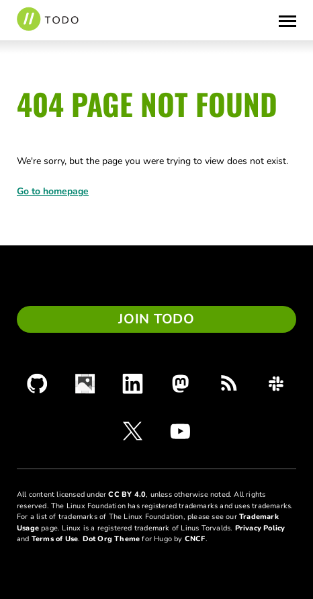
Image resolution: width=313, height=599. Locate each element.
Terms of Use (55, 539)
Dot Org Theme (111, 539)
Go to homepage (53, 191)
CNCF (195, 539)
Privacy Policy (260, 528)
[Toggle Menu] (287, 20)
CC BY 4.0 (127, 494)
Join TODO (156, 319)
